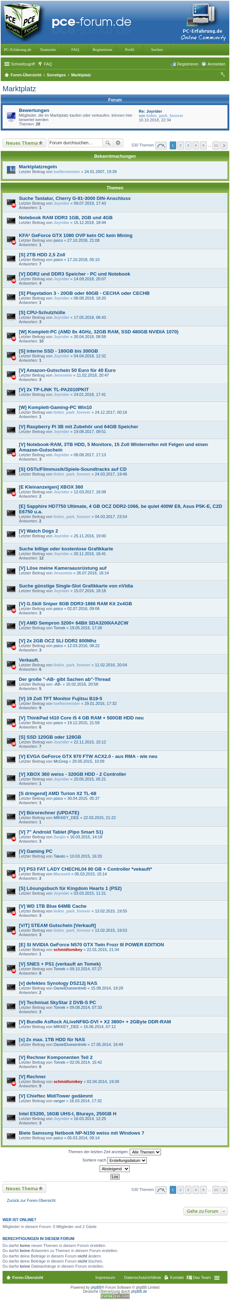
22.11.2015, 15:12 (90, 742)
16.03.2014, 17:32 (85, 1101)
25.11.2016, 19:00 (90, 536)
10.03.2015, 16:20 (86, 856)
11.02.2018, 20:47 (93, 375)
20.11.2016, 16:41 (90, 553)
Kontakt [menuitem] (176, 1277)
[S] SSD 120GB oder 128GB (50, 737)
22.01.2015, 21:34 (103, 949)
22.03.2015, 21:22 (100, 817)
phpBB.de (139, 1291)
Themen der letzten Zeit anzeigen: (114, 1152)
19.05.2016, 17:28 (86, 628)
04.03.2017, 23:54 (111, 516)
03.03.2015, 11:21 (90, 893)
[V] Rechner (32, 1076)
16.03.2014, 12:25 (90, 1118)
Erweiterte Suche (118, 143)
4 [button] (196, 145)
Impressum (105, 1277)
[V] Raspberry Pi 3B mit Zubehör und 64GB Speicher (78, 426)
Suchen (157, 49)
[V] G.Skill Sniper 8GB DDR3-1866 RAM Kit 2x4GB (75, 603)
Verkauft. (29, 660)
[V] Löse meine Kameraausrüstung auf (62, 568)
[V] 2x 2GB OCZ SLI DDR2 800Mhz (57, 640)
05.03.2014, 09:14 (83, 1138)
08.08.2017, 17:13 (90, 455)
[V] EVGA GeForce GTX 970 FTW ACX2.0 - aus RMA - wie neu (88, 756)
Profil (129, 49)
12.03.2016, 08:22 (83, 645)
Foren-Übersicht (27, 1277)
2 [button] (180, 145)
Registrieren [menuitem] (187, 64)
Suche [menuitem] (223, 76)
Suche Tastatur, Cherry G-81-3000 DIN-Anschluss (75, 198)
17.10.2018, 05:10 (83, 259)
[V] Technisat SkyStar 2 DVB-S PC (57, 1002)
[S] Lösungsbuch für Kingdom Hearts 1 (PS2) (70, 888)
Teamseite (48, 49)
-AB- (57, 684)
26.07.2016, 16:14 (93, 573)
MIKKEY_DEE (66, 817)
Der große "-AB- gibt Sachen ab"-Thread (64, 679)
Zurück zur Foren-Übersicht (31, 1200)
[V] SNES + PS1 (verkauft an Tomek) (60, 964)
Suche (107, 143)
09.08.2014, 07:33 (86, 1007)
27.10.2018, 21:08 (83, 240)
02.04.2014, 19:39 (103, 1081)
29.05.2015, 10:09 (88, 761)
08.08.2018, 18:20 (90, 298)
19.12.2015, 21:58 (83, 723)
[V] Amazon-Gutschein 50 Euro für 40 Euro (67, 370)
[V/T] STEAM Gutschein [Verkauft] (57, 925)
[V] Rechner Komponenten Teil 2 (56, 1057)
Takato (59, 856)
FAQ (75, 49)
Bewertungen (34, 110)
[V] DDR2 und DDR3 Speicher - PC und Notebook (74, 274)
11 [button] (216, 145)
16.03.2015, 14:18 (86, 837)
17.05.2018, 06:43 (90, 317)
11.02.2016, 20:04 (111, 665)
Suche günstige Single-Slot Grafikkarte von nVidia (76, 586)
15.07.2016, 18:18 (90, 591)
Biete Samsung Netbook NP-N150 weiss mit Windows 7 (81, 1133)
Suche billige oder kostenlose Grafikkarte (66, 548)
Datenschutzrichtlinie (142, 1277)
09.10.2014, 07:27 (86, 969)
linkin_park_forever (164, 115)
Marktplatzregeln (38, 166)
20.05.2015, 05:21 (90, 779)
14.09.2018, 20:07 (90, 279)
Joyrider (61, 203)
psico (58, 240)
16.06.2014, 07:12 (100, 1026)
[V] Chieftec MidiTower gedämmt (56, 1096)
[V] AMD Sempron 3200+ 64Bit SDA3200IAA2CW (73, 623)
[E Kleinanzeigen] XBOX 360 (51, 487)
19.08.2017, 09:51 (90, 431)
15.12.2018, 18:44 (90, 222)
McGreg (60, 761)
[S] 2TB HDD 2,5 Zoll (42, 254)
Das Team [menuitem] (202, 1277)
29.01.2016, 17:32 (100, 703)
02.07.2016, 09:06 (83, 608)
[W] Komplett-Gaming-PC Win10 (55, 407)
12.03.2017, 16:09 (90, 492)
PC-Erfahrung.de (17, 49)
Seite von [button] (161, 145)
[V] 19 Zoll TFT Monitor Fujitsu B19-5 (60, 698)
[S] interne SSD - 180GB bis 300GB (58, 351)
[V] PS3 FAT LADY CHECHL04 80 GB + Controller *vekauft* (85, 869)
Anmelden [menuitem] (216, 64)
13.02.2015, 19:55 (111, 911)
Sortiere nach (114, 1160)
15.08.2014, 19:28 (107, 988)
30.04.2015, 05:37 (83, 798)
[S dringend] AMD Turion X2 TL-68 (57, 793)
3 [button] (188, 145)
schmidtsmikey (67, 949)
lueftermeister (66, 171)
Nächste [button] (224, 145)
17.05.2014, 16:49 (107, 1044)
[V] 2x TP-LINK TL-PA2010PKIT (54, 389)
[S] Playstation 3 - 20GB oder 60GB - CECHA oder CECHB (84, 293)
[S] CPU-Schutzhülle (42, 312)
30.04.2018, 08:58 (90, 336)
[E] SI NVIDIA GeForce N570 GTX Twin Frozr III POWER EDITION (91, 944)
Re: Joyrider (150, 111)
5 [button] (203, 145)
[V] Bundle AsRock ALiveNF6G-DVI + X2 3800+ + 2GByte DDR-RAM (95, 1021)
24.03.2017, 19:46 (111, 474)
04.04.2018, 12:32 (90, 356)
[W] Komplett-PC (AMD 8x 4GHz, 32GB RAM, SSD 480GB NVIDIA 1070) (98, 331)
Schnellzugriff (23, 64)
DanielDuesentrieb (69, 988)
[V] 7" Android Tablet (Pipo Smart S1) (61, 832)
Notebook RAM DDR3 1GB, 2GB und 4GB (66, 217)
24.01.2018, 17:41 (90, 394)
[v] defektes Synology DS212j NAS (58, 983)
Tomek (59, 628)
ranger (59, 1101)
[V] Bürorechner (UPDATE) (49, 812)
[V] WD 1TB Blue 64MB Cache (52, 906)
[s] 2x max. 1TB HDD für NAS (52, 1039)
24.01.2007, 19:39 (100, 171)
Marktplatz (19, 89)
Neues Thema (22, 143)
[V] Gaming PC (35, 851)
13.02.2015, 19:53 (111, 930)
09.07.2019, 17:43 (90, 203)
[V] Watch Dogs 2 (38, 531)
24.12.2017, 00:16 (111, 412)
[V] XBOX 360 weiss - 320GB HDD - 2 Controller (72, 774)
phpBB (96, 1287)
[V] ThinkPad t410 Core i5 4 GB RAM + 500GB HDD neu (81, 718)
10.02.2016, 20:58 (82, 684)
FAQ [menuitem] (48, 64)
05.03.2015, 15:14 (91, 874)
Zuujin (59, 837)
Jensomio (62, 375)
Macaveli (61, 874)
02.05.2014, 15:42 (86, 1062)
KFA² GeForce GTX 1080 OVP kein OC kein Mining (76, 235)
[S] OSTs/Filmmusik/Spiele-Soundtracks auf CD (73, 469)
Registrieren (102, 49)
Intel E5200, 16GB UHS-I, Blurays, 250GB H (67, 1113)
